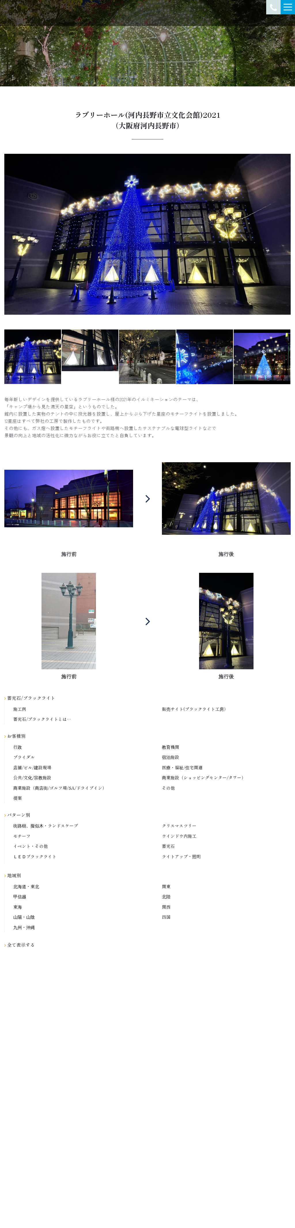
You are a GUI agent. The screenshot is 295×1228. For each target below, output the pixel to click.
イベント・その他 (30, 846)
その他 (168, 788)
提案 (17, 798)
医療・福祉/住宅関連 (182, 767)
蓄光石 (168, 846)
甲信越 (19, 896)
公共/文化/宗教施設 (32, 777)
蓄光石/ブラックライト (29, 698)
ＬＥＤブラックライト (34, 856)
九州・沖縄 (24, 927)
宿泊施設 (170, 757)
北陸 (166, 896)
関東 (166, 886)
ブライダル (24, 757)
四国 (166, 917)
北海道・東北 (26, 886)
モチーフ (22, 836)
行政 (17, 747)
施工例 (19, 709)
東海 (17, 907)
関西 (166, 907)
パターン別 (17, 815)
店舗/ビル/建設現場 (32, 767)
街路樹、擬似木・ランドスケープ (45, 826)
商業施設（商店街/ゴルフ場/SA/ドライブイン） (60, 788)
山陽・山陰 (24, 917)
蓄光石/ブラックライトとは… (42, 719)
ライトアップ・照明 (181, 856)
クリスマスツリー (179, 826)
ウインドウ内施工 (179, 836)
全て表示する (19, 944)
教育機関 (170, 747)
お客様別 (15, 736)
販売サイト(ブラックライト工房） (195, 709)
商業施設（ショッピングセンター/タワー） (204, 777)
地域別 (12, 875)
